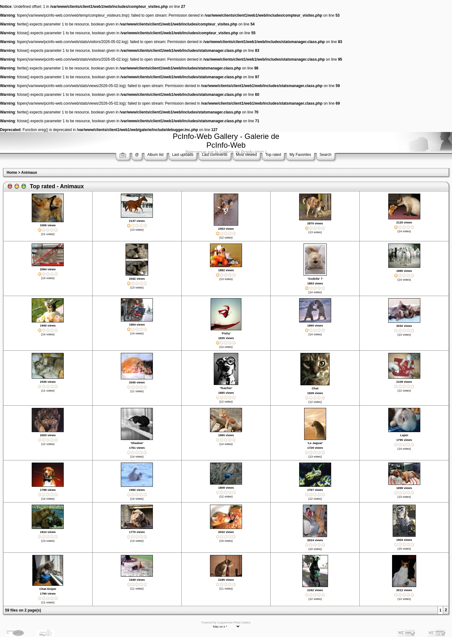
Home (12, 172)
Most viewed (246, 154)
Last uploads (182, 154)
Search (325, 154)
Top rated (273, 154)
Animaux (29, 172)
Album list (155, 154)
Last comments (214, 154)
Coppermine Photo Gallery (233, 622)
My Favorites (300, 154)
